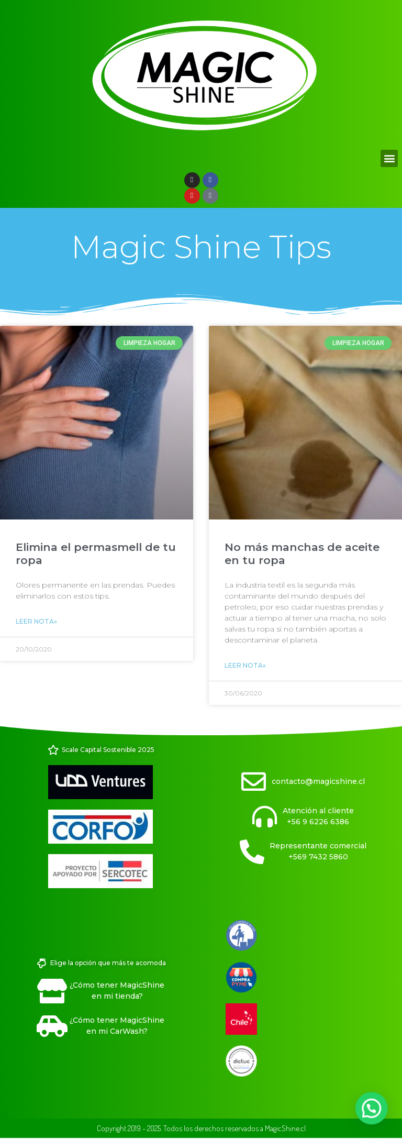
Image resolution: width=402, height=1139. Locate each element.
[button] (389, 158)
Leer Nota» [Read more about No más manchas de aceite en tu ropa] (245, 665)
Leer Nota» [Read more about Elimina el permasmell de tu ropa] (36, 621)
